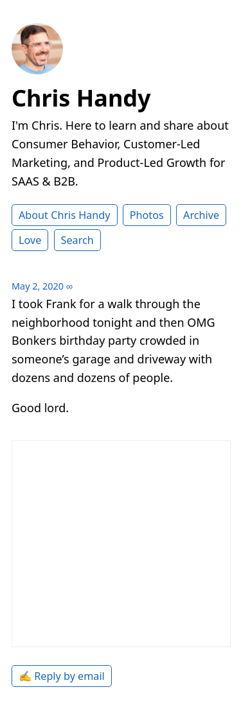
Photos (147, 215)
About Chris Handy (65, 215)
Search (77, 240)
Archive (201, 215)
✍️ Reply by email (62, 676)
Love (30, 240)
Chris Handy (81, 98)
